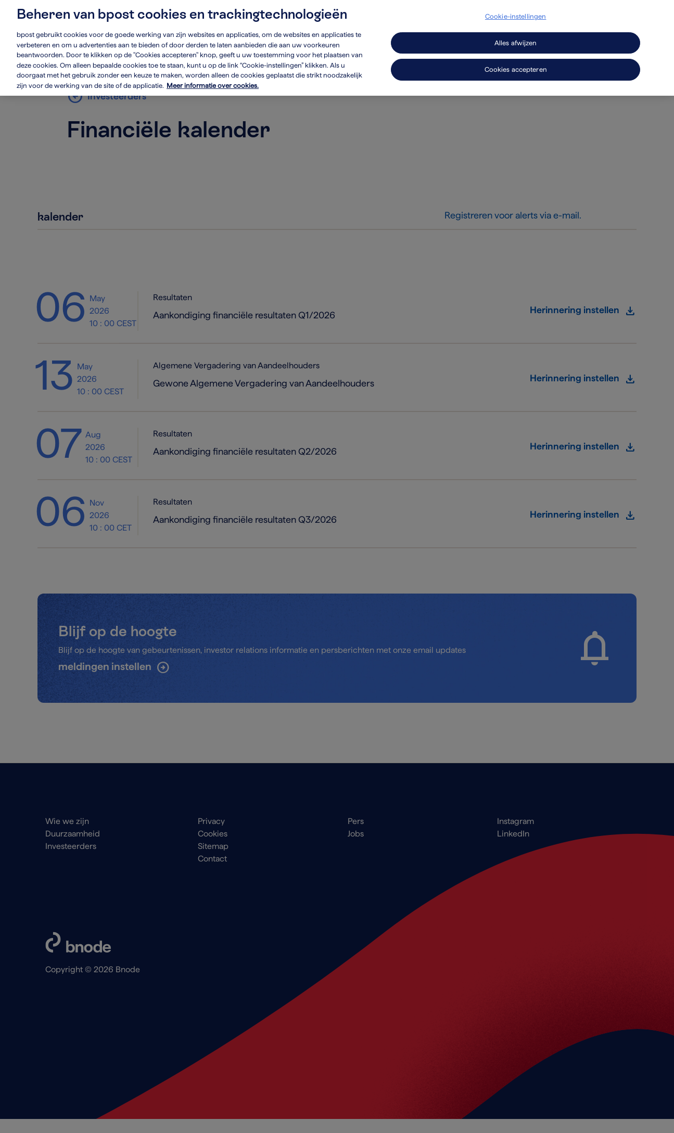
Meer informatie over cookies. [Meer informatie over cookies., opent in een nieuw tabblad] (213, 79)
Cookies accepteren (516, 64)
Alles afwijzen (515, 37)
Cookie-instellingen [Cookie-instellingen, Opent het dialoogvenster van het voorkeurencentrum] (515, 11)
